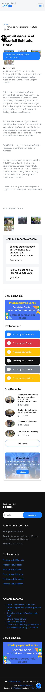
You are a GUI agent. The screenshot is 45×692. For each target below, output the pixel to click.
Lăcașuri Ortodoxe (26, 685)
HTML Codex (17, 688)
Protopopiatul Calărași (13, 583)
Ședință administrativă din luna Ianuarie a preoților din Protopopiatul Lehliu (22, 251)
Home (5, 24)
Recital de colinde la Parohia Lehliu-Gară (21, 271)
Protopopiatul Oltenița (13, 574)
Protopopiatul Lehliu (12, 569)
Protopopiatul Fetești (12, 564)
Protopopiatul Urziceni (13, 579)
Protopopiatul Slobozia (13, 560)
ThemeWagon (36, 688)
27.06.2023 (9, 68)
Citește (22, 472)
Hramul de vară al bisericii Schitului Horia (18, 40)
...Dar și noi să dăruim (27, 422)
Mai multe (22, 443)
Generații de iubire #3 (28, 432)
